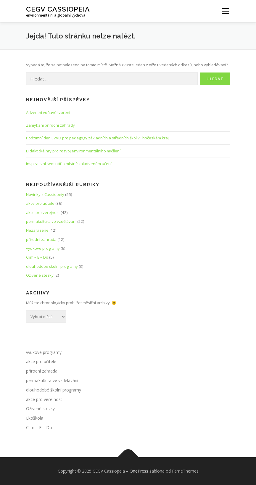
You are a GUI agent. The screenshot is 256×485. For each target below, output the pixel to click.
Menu (225, 11)
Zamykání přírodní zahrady (50, 125)
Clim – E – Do (37, 257)
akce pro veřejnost (43, 212)
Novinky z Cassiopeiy (45, 194)
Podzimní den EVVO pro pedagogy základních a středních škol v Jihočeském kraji (98, 138)
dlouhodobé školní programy (52, 266)
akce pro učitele (40, 203)
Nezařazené (37, 230)
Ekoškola (34, 418)
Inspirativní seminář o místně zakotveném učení (69, 163)
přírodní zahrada (41, 239)
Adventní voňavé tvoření (48, 112)
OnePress (139, 471)
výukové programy (43, 248)
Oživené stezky (40, 275)
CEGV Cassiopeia (58, 9)
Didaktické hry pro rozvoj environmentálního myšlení (73, 151)
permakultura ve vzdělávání (51, 221)
